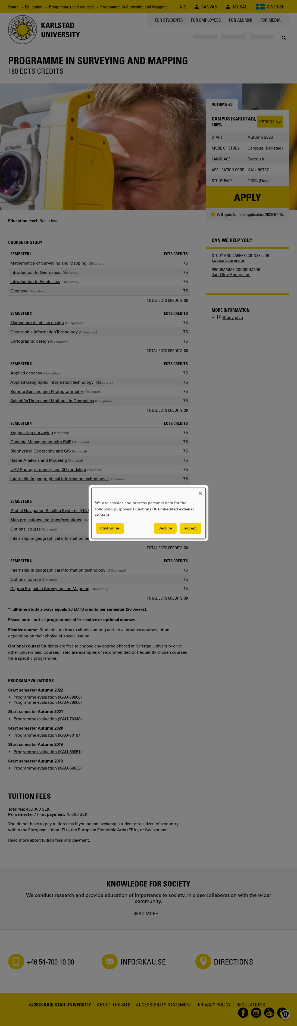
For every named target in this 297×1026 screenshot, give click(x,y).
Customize (109, 528)
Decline (165, 528)
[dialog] (148, 513)
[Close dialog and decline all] (200, 491)
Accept (190, 528)
